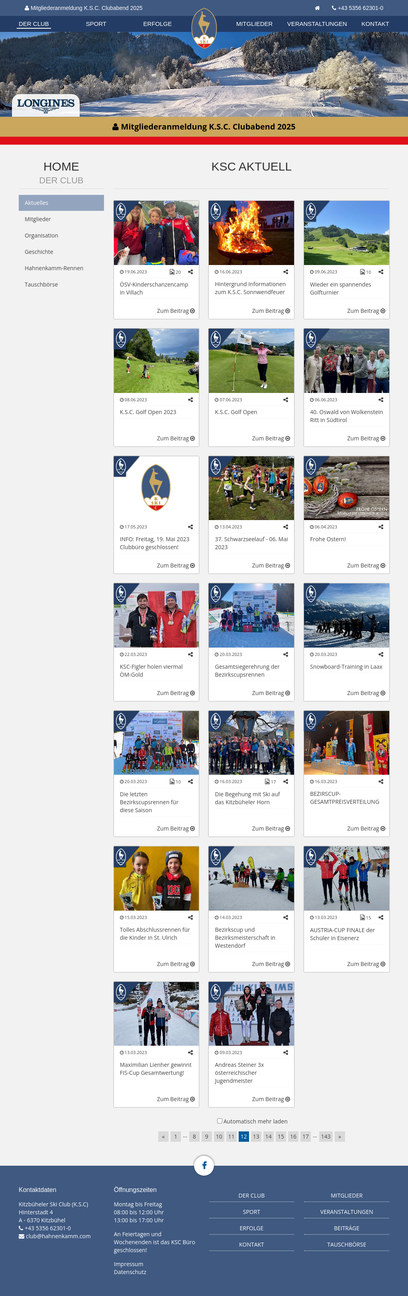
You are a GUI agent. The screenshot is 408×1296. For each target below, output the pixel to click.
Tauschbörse (41, 284)
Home (61, 166)
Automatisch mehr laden (256, 1121)
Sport (96, 23)
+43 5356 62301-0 (360, 8)
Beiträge (346, 1228)
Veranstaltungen (317, 23)
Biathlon (41, 15)
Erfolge (157, 23)
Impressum (128, 1264)
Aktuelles (36, 202)
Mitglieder (254, 23)
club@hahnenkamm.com (58, 1236)
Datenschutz (130, 1272)
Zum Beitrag (176, 310)
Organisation (41, 16)
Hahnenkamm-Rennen (54, 268)
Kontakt (375, 23)
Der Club (34, 23)
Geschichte (39, 251)
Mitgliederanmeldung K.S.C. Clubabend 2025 (84, 8)
